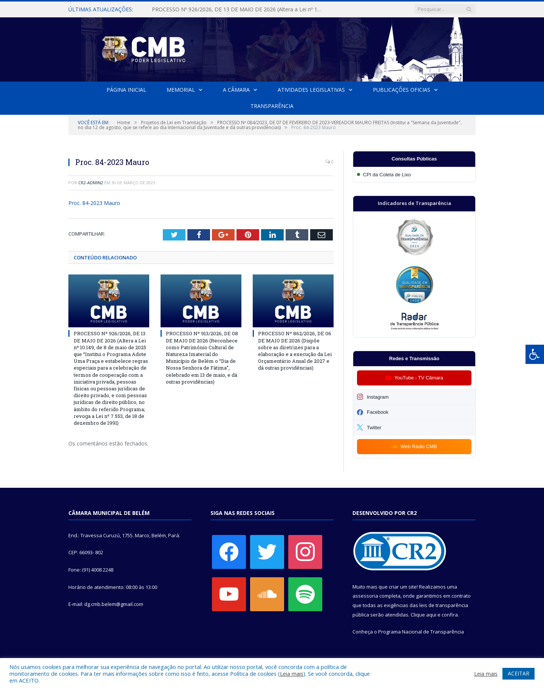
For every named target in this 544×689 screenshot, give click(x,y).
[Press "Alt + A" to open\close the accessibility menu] (534, 354)
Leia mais (291, 673)
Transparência (272, 105)
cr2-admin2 (90, 182)
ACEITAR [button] (518, 673)
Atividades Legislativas (311, 89)
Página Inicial (126, 89)
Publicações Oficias (401, 89)
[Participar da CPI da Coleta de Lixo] (414, 174)
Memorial (181, 89)
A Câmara (236, 89)
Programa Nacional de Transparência (421, 631)
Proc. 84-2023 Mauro (94, 203)
